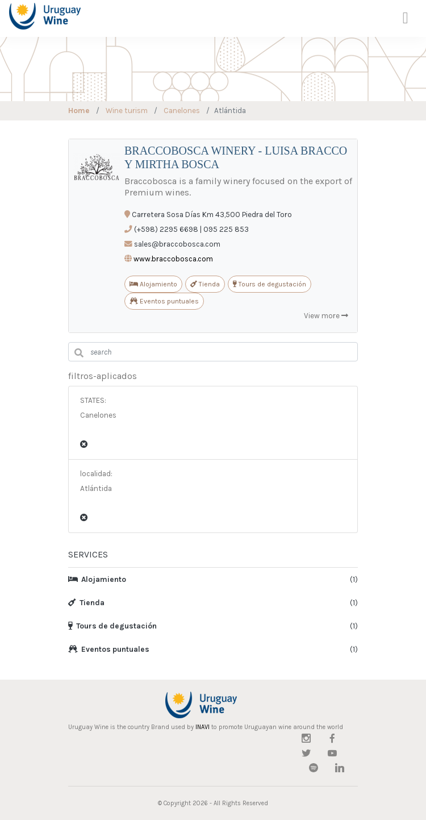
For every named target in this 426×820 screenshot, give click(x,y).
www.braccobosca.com (173, 259)
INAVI (202, 727)
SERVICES (88, 554)
